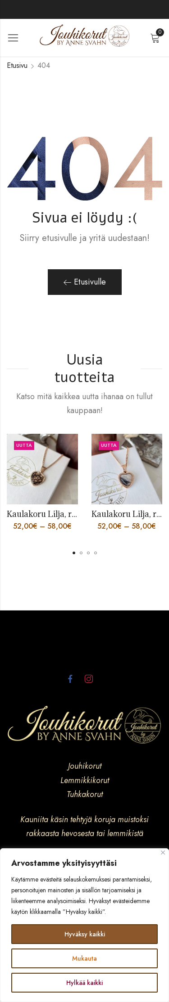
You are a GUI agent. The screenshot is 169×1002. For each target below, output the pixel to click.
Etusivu (17, 65)
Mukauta (84, 958)
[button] (74, 553)
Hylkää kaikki (84, 982)
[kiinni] (163, 853)
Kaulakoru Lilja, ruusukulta (58, 514)
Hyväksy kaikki (84, 934)
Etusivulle (85, 282)
